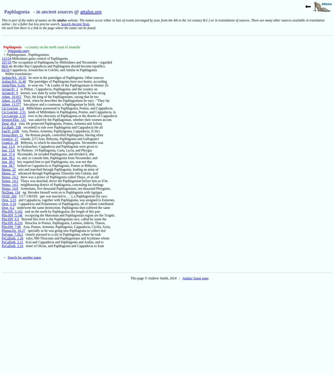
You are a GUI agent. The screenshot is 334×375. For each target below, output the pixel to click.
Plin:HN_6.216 (12, 223)
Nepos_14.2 (10, 177)
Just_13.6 (8, 150)
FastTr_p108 (10, 131)
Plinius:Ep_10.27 (13, 230)
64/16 (5, 70)
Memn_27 (9, 173)
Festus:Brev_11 (12, 135)
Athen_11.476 (11, 100)
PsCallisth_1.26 (12, 238)
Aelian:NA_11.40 (14, 81)
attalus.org (91, 11)
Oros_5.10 (9, 204)
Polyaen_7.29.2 (12, 234)
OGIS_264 (9, 196)
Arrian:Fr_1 (10, 89)
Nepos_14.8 (10, 188)
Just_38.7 (8, 165)
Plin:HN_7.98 (11, 227)
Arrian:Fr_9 (10, 93)
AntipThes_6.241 (14, 85)
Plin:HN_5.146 (12, 215)
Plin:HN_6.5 (10, 219)
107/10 (6, 62)
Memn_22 (9, 169)
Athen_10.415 (11, 97)
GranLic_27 (10, 139)
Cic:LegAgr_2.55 (14, 116)
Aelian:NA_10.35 (14, 77)
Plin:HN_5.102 (12, 211)
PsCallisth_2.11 (12, 242)
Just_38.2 (8, 158)
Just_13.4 (8, 146)
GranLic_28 (10, 142)
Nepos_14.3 (10, 181)
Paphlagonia (12, 47)
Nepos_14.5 (10, 185)
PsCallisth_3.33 (12, 246)
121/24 (6, 58)
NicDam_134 (11, 192)
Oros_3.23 (9, 200)
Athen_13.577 (11, 104)
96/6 (5, 66)
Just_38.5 (8, 162)
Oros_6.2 (8, 207)
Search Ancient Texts (75, 24)
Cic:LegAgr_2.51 (14, 112)
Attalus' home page (195, 278)
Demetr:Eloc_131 (14, 120)
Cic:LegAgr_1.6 (13, 108)
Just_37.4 (8, 154)
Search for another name (24, 257)
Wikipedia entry (19, 51)
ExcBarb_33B (11, 127)
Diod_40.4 (9, 123)
